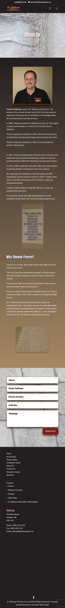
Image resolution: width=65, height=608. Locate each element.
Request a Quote (13, 472)
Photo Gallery (11, 460)
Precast (11, 494)
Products (10, 483)
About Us (10, 466)
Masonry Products (15, 490)
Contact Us (10, 469)
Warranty (10, 475)
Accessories (11, 457)
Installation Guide (13, 463)
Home (8, 454)
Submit (50, 431)
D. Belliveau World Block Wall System (23, 502)
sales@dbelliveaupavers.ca (23, 531)
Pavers (11, 486)
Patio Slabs (12, 498)
